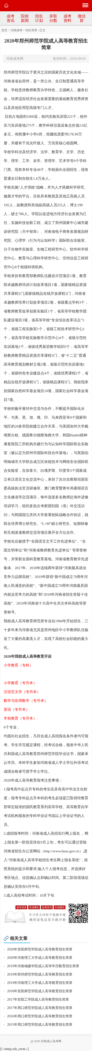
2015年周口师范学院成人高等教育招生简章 (39, 1024)
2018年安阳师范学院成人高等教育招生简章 (39, 991)
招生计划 (39, 18)
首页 (4, 30)
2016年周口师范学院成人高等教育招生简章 (39, 1016)
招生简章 (31, 30)
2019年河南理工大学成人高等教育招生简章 (39, 983)
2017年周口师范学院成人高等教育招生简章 (39, 1008)
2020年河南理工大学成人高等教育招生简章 (39, 958)
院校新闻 (25, 18)
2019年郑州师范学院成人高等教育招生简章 (39, 974)
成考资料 (67, 18)
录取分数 (53, 18)
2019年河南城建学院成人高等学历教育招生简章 (43, 966)
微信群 (82, 18)
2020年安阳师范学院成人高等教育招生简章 (39, 949)
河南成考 (16, 30)
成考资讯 (10, 18)
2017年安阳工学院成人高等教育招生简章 (38, 999)
